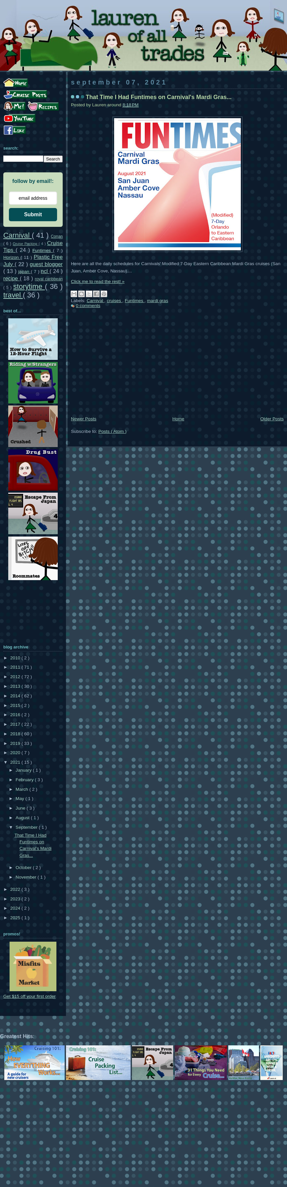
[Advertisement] (177, 365)
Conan (57, 236)
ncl (45, 271)
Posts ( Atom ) (112, 431)
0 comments (88, 305)
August (23, 817)
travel (13, 295)
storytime (29, 286)
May (20, 798)
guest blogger (46, 264)
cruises (114, 300)
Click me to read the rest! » (97, 281)
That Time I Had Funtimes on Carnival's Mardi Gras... (159, 97)
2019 (15, 743)
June (21, 808)
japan (24, 271)
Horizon (11, 257)
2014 (15, 695)
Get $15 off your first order (29, 996)
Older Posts (272, 418)
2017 (15, 724)
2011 (15, 667)
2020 (15, 752)
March (22, 789)
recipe (11, 278)
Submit (33, 214)
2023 (15, 898)
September (27, 827)
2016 (15, 714)
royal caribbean (49, 279)
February (25, 779)
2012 (15, 676)
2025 (15, 917)
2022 (15, 889)
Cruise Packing (26, 244)
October (24, 867)
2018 (15, 733)
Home (178, 418)
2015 (15, 705)
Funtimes (134, 300)
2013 (15, 686)
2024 (15, 908)
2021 (15, 762)
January (24, 770)
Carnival (96, 300)
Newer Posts (83, 418)
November (26, 877)
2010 (15, 657)
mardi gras (157, 300)
